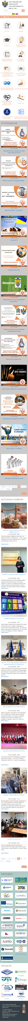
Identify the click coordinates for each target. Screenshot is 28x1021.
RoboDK (7, 953)
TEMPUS (7, 907)
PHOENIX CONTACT (7, 922)
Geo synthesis (7, 899)
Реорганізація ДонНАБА (7, 117)
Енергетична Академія (21, 74)
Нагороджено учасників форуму (14, 707)
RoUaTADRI (7, 991)
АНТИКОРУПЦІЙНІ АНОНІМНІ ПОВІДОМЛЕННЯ (7, 74)
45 (19, 487)
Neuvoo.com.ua (7, 914)
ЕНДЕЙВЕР (21, 937)
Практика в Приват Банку (21, 907)
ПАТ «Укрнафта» (7, 891)
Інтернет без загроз (14, 839)
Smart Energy (21, 930)
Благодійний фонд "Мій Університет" (7, 103)
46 (22, 486)
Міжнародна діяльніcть (21, 45)
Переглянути (4, 544)
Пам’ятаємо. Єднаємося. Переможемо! (14, 389)
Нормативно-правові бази (7, 60)
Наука (21, 31)
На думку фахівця (21, 60)
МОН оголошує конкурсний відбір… (14, 180)
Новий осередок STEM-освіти (14, 618)
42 (10, 486)
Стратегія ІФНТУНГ (21, 89)
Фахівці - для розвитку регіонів (14, 795)
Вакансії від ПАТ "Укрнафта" (14, 210)
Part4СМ (7, 983)
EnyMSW (7, 975)
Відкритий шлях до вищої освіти (21, 117)
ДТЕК (21, 891)
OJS (21, 945)
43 (13, 486)
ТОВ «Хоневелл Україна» (21, 922)
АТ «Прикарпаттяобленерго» (21, 954)
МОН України (7, 884)
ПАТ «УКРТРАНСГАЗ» (21, 899)
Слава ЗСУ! (14, 240)
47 (25, 486)
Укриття (21, 103)
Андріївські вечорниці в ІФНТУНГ (14, 751)
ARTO (7, 945)
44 (16, 486)
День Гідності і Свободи (14, 448)
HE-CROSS (21, 998)
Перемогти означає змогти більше (14, 574)
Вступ (7, 31)
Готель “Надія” (7, 930)
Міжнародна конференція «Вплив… (14, 419)
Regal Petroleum (7, 937)
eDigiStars (7, 998)
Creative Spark (21, 991)
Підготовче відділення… (14, 359)
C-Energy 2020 (21, 983)
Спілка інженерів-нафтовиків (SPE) (7, 89)
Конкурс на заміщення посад (14, 478)
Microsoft (21, 914)
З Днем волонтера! (14, 270)
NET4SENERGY (21, 975)
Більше (24, 493)
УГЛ (21, 884)
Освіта (7, 46)
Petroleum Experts (7, 961)
